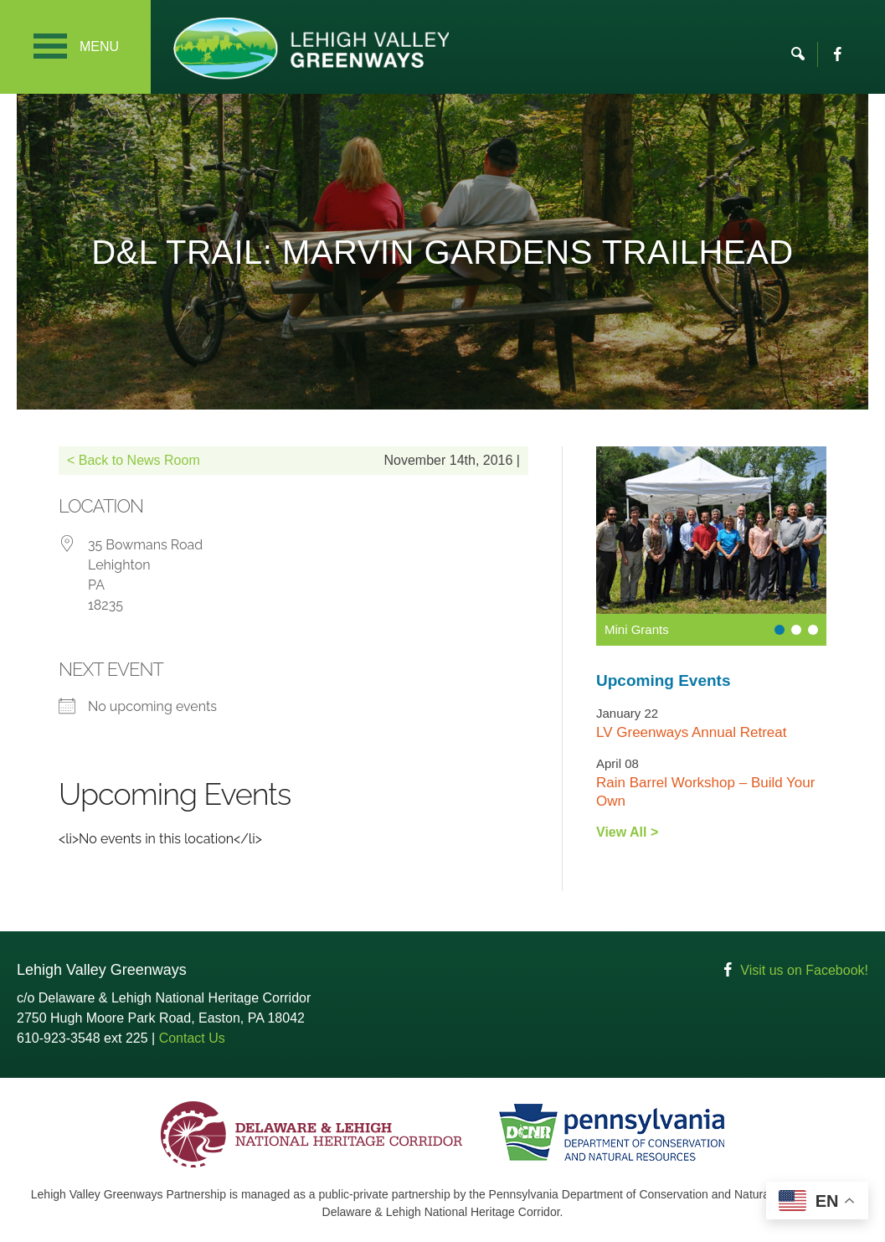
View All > (627, 832)
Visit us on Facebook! (804, 970)
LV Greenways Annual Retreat (691, 732)
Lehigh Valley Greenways (310, 48)
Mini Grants (637, 629)
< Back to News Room (133, 460)
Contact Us (192, 1038)
